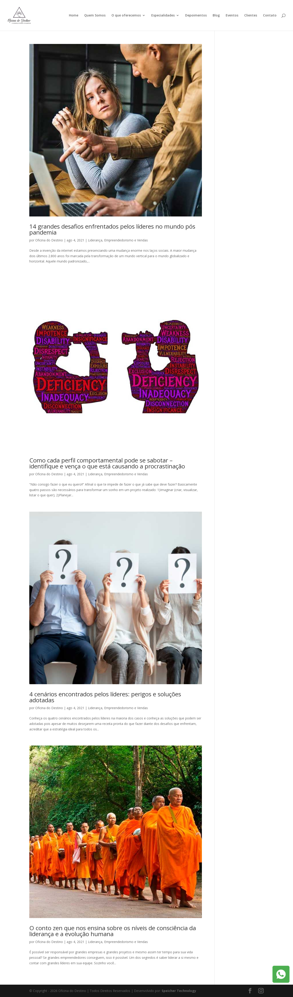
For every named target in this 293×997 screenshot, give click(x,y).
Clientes (250, 15)
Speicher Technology (179, 991)
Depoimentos (196, 15)
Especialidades (163, 15)
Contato (270, 15)
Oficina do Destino (49, 240)
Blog (216, 15)
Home (73, 15)
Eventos (232, 15)
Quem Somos (95, 15)
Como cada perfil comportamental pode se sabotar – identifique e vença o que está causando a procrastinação (107, 463)
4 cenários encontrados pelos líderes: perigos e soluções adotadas (105, 697)
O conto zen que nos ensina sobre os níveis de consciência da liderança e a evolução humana (112, 931)
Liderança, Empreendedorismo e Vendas (118, 240)
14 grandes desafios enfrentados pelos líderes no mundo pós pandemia (112, 229)
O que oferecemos (126, 15)
